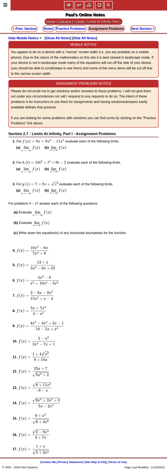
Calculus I (65, 22)
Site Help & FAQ (95, 462)
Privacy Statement (70, 462)
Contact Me (48, 462)
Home (51, 22)
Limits (80, 22)
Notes (48, 28)
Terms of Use (117, 462)
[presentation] (43, 141)
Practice (71, 28)
